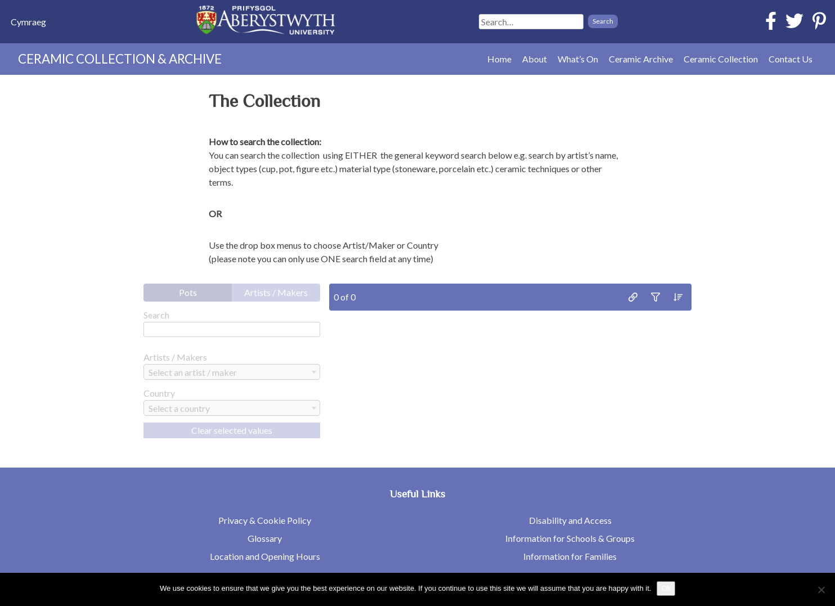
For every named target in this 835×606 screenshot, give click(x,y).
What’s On (578, 58)
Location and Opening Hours (265, 556)
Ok (666, 588)
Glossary (265, 538)
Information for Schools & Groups (570, 538)
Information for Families (570, 556)
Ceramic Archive (641, 58)
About (534, 58)
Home (499, 58)
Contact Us (790, 58)
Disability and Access (570, 520)
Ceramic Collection (721, 58)
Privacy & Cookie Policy (264, 520)
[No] (821, 589)
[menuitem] (28, 22)
